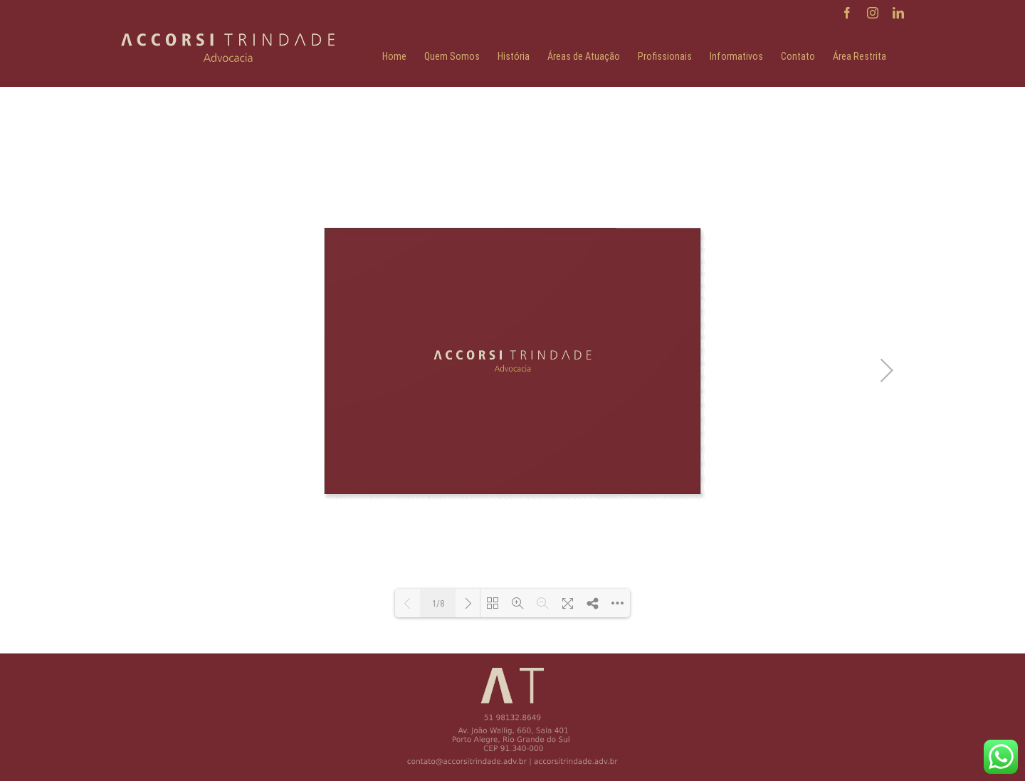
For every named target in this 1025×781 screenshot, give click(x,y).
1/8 (438, 603)
